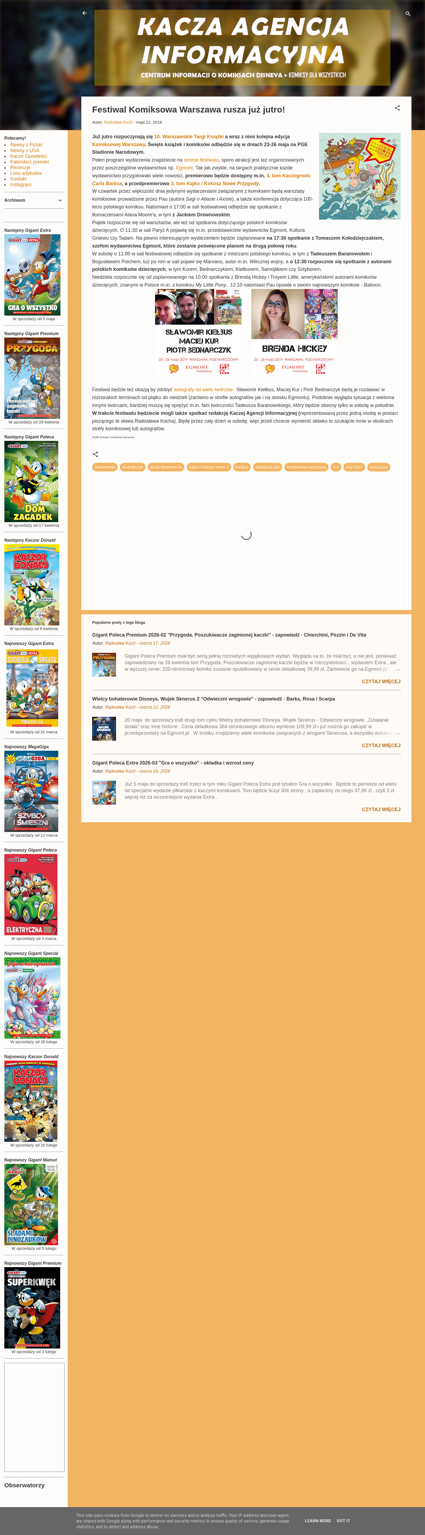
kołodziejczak (268, 467)
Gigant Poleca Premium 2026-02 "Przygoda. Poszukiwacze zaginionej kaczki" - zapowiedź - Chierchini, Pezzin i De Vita (229, 635)
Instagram (20, 184)
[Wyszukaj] (408, 15)
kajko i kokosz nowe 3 (209, 467)
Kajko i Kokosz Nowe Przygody (222, 183)
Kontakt (18, 179)
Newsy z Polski (26, 144)
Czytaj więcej (381, 681)
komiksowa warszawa (306, 467)
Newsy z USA (25, 150)
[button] (397, 109)
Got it (343, 1520)
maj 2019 (354, 467)
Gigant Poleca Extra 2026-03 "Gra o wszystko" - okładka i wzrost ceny (173, 763)
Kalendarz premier (29, 162)
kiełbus (242, 467)
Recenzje (20, 167)
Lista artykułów (26, 173)
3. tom (178, 183)
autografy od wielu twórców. (204, 389)
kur (336, 467)
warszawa (379, 467)
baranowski (105, 467)
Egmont (184, 168)
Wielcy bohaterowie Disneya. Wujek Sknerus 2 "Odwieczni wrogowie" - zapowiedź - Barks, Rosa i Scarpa (213, 699)
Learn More (318, 1520)
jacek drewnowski (166, 467)
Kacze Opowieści (28, 156)
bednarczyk (132, 467)
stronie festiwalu (201, 160)
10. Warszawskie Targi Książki (189, 136)
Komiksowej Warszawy (118, 144)
